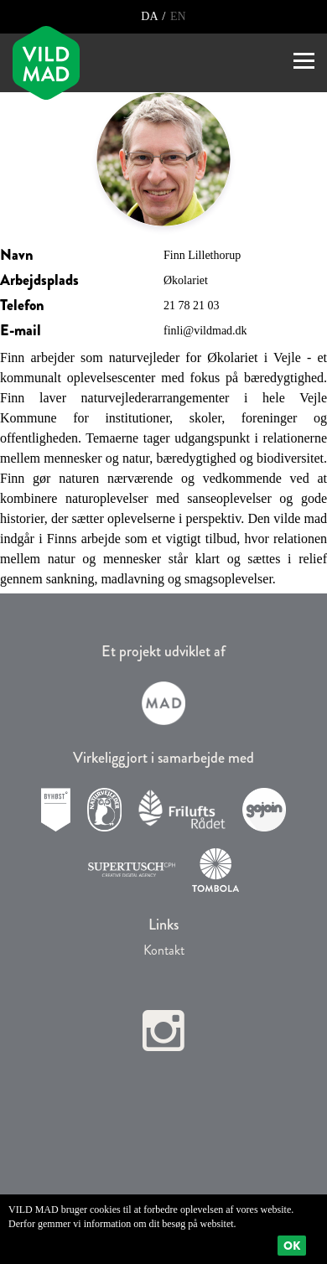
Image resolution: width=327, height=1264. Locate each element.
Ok (291, 1245)
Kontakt (163, 950)
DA (150, 16)
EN (176, 16)
